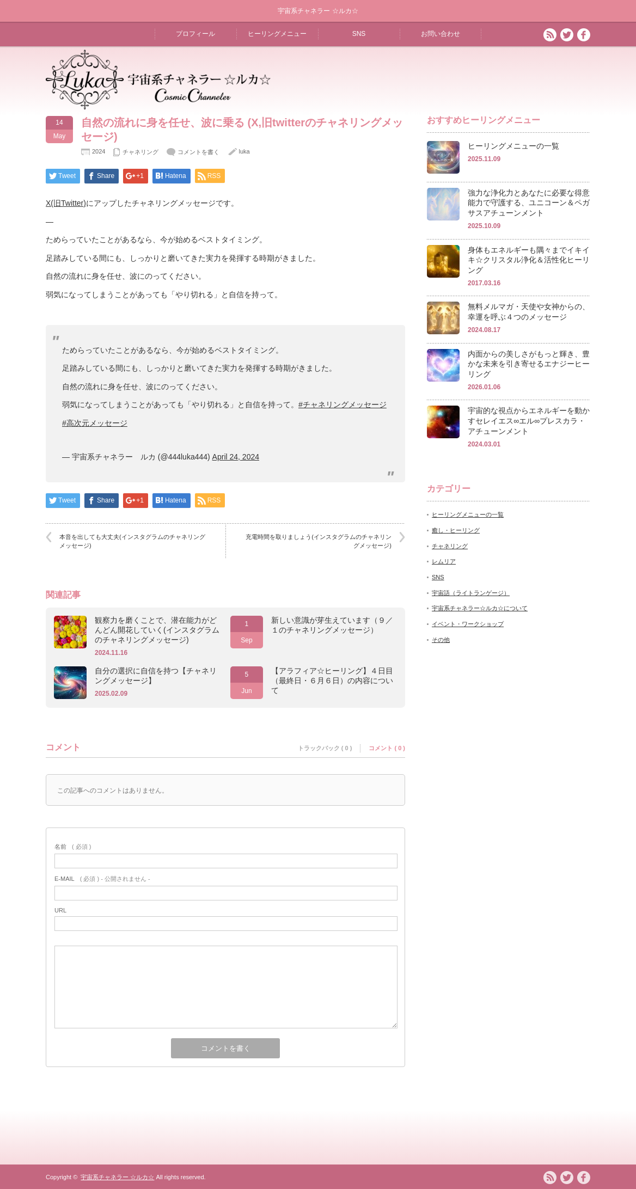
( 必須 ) (72, 846)
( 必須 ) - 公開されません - (102, 878)
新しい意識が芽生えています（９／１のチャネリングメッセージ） (332, 625)
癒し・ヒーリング (456, 530)
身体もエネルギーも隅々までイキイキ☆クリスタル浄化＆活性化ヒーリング (529, 260)
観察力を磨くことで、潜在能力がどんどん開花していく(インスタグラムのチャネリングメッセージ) (157, 630)
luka (243, 151)
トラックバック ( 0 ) (325, 748)
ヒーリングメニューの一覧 (513, 146)
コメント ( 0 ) (387, 748)
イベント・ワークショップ (468, 624)
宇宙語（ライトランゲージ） (471, 593)
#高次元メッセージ (94, 423)
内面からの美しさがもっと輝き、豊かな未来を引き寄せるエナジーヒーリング (529, 364)
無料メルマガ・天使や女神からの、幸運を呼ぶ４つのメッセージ (529, 311)
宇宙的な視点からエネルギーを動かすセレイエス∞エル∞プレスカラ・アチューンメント (529, 420)
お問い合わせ (440, 34)
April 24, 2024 (235, 456)
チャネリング (140, 152)
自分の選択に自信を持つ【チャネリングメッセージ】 (156, 675)
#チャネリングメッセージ (342, 404)
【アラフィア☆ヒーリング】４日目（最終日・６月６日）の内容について (332, 680)
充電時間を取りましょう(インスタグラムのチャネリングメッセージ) (319, 541)
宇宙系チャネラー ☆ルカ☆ (117, 1177)
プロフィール (195, 34)
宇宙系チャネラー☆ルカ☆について (480, 608)
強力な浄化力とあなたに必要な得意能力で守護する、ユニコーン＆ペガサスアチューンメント (529, 202)
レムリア (444, 561)
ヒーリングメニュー (277, 34)
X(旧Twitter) (66, 203)
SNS (359, 34)
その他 (441, 639)
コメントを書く (198, 152)
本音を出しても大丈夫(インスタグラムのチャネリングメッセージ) (132, 541)
